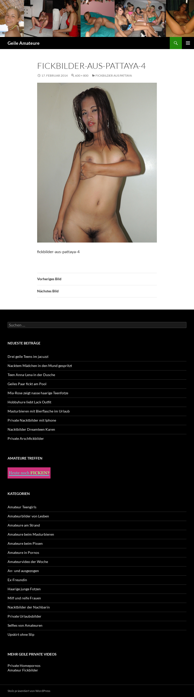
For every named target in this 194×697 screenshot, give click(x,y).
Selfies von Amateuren (25, 625)
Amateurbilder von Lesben (28, 516)
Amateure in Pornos (23, 552)
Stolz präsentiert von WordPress (29, 691)
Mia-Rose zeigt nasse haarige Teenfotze (38, 393)
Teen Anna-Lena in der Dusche (31, 375)
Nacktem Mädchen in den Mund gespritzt (40, 365)
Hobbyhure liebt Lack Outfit (29, 402)
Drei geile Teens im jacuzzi (28, 356)
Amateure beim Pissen (25, 543)
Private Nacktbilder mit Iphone (32, 420)
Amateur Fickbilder (23, 670)
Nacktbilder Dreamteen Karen (31, 429)
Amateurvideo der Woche (28, 561)
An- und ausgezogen (23, 571)
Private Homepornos (24, 665)
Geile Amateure (24, 43)
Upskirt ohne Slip (21, 634)
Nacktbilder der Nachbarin (29, 607)
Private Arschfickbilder (26, 438)
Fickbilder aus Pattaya (113, 75)
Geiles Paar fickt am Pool (27, 384)
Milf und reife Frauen (24, 598)
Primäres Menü (188, 43)
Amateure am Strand (24, 525)
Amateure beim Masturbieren (31, 534)
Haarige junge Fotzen (24, 589)
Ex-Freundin (17, 580)
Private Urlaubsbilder (24, 616)
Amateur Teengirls (22, 507)
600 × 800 (81, 75)
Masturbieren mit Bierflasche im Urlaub (39, 411)
